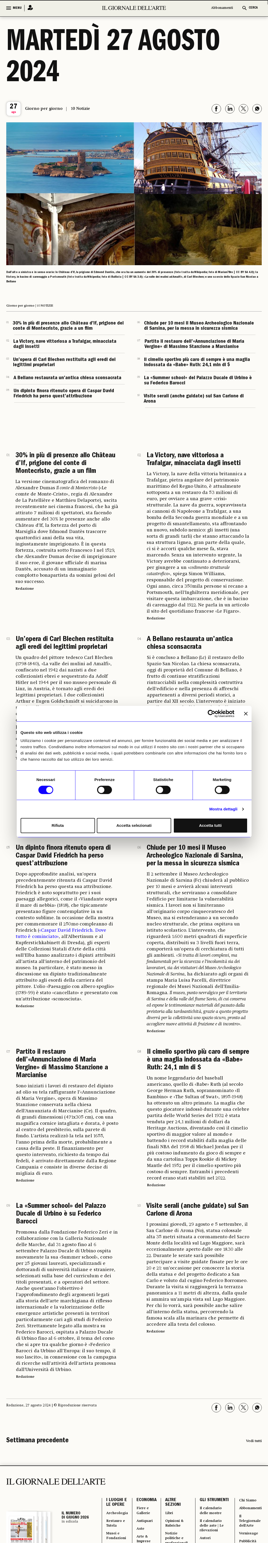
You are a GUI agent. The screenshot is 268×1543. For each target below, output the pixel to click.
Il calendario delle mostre (218, 1523)
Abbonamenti (222, 8)
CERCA (253, 8)
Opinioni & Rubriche (180, 1529)
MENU (17, 8)
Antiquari (149, 1526)
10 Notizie (80, 109)
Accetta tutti (210, 825)
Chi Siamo (250, 1501)
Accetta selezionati (134, 825)
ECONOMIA (150, 1501)
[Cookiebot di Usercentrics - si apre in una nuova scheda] (211, 713)
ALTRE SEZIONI (176, 1504)
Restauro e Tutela (117, 1529)
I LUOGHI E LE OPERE (116, 1504)
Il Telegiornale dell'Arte (253, 1526)
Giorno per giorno (44, 109)
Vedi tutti (254, 1441)
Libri (173, 1517)
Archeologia (119, 1517)
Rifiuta (58, 825)
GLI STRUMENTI (215, 1504)
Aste (144, 1535)
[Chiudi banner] (246, 713)
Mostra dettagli (223, 809)
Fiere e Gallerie (148, 1513)
